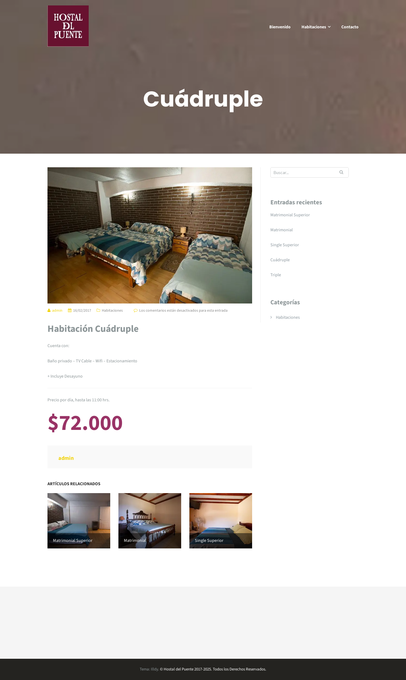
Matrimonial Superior (290, 215)
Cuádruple (280, 260)
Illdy (154, 669)
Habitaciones (313, 27)
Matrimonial (281, 230)
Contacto (350, 27)
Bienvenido (280, 27)
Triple (275, 275)
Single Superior (284, 245)
